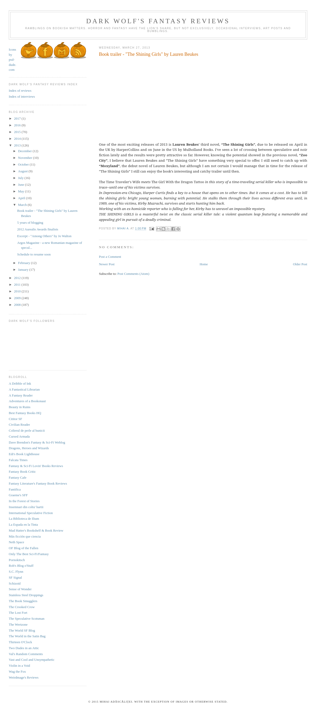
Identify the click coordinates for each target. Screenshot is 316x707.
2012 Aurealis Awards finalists (37, 229)
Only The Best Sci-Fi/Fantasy (29, 554)
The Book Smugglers (23, 601)
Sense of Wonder (20, 589)
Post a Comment (110, 257)
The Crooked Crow (22, 607)
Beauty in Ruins (19, 407)
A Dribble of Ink (20, 383)
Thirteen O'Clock (20, 642)
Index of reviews (20, 90)
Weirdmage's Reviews (23, 677)
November (25, 158)
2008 (17, 305)
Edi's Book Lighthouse (24, 454)
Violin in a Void (19, 665)
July (21, 178)
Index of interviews (22, 96)
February (24, 263)
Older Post (300, 264)
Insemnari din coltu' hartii (26, 507)
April (22, 198)
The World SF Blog (22, 630)
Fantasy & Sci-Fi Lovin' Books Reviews (36, 466)
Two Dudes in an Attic (24, 648)
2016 (17, 125)
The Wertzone (18, 624)
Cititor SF (15, 419)
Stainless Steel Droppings (26, 595)
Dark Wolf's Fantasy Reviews (158, 21)
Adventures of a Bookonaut (27, 401)
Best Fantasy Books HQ (25, 413)
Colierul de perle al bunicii (27, 430)
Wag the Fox (17, 671)
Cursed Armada (19, 436)
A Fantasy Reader (21, 395)
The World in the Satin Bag (27, 636)
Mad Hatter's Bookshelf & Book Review (36, 530)
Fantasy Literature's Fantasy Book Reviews (38, 483)
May (21, 191)
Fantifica (15, 489)
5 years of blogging (30, 222)
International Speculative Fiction (31, 513)
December (25, 151)
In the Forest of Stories (24, 501)
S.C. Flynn (16, 571)
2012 (17, 278)
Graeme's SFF (18, 495)
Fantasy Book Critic (22, 471)
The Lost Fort (18, 613)
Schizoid (15, 583)
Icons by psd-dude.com (12, 60)
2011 (17, 284)
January (23, 269)
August (23, 171)
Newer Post (106, 264)
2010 (17, 291)
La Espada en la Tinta (23, 524)
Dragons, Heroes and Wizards (29, 448)
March (23, 205)
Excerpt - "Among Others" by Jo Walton (44, 236)
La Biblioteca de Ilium (24, 518)
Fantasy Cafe (17, 477)
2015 (17, 132)
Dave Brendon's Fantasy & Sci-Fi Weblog (37, 442)
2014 (17, 139)
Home (204, 264)
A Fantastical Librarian (24, 389)
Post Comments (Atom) (133, 274)
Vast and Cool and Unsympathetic (31, 660)
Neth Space (16, 542)
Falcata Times (18, 460)
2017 (17, 118)
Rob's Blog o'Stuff (21, 566)
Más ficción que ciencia (25, 536)
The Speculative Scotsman (26, 618)
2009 (17, 298)
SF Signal (15, 577)
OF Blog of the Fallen (23, 548)
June (21, 185)
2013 (17, 145)
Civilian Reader (19, 424)
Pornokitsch (17, 560)
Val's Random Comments (26, 654)
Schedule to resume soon (34, 254)
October (24, 164)
